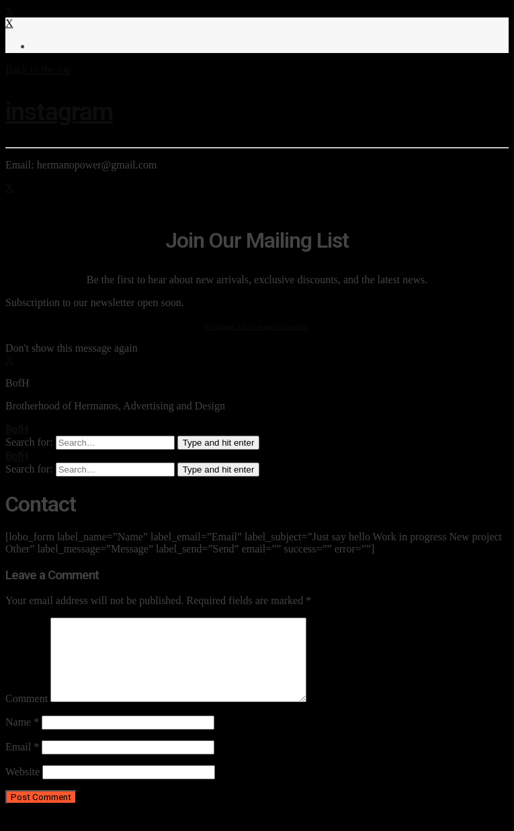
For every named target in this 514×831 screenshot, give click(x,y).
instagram (59, 111)
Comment (26, 714)
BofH (16, 429)
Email (22, 763)
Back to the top (38, 69)
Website (22, 787)
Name (22, 738)
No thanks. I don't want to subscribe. (257, 326)
